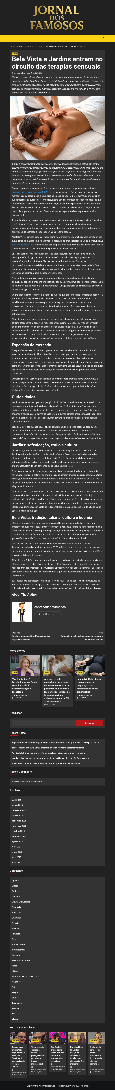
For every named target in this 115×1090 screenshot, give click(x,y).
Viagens (15, 1019)
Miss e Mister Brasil (21, 960)
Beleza (15, 886)
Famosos (16, 933)
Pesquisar (16, 712)
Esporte (15, 923)
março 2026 (17, 805)
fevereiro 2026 (19, 810)
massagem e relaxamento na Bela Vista (32, 192)
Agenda (15, 880)
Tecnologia (17, 1003)
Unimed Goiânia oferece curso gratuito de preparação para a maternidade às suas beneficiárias (89, 685)
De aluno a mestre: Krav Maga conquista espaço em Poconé (35, 636)
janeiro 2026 (17, 815)
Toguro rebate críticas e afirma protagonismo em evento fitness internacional (48, 747)
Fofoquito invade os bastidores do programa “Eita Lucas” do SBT (80, 636)
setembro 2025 (19, 836)
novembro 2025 (19, 826)
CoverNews (69, 1085)
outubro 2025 (18, 831)
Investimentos (18, 949)
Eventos (15, 928)
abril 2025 (16, 862)
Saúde (15, 997)
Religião (15, 992)
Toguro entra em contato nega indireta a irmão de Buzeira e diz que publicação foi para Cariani (55, 742)
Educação (16, 912)
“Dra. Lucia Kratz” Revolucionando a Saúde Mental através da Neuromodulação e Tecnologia (24, 685)
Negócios (16, 981)
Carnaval (16, 896)
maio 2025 (16, 857)
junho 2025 (17, 852)
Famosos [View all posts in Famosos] (16, 1040)
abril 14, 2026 (50, 704)
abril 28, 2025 (38, 73)
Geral (14, 939)
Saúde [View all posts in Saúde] (15, 53)
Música (15, 971)
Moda (14, 965)
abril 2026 (16, 800)
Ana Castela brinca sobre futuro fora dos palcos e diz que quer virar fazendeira (48, 753)
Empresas (16, 918)
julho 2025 (17, 846)
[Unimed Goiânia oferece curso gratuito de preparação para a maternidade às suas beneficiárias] (90, 665)
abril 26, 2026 (18, 698)
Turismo (15, 1008)
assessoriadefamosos (22, 73)
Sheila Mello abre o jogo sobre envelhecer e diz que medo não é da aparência (47, 763)
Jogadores (16, 955)
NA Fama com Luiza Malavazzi (25, 976)
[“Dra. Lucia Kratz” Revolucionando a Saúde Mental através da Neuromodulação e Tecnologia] (25, 665)
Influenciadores (19, 944)
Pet (13, 987)
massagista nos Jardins (25, 244)
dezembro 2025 (19, 820)
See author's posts (47, 614)
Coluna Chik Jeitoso (21, 902)
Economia (16, 907)
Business (16, 891)
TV (13, 1013)
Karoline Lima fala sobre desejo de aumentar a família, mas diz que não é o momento (50, 758)
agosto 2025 (17, 841)
